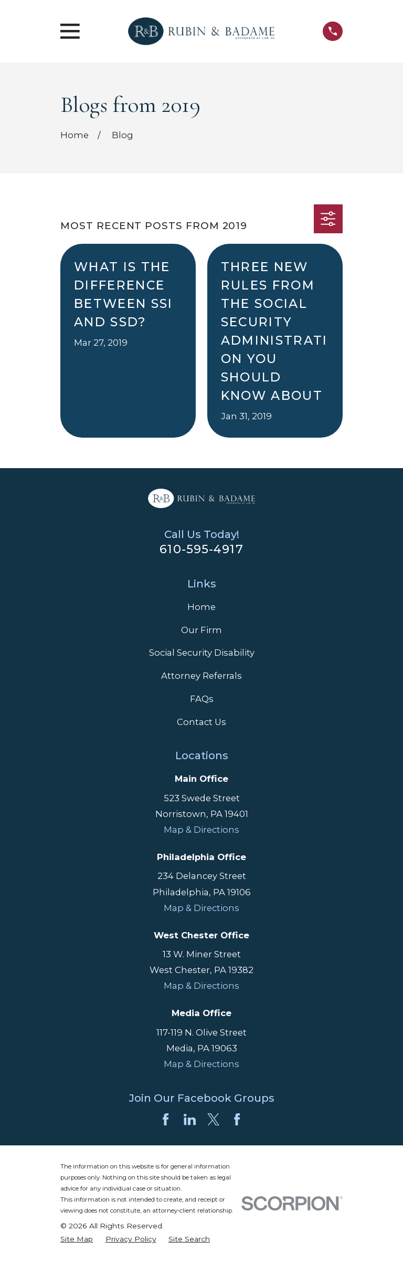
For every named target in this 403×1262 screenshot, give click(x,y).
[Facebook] (166, 1119)
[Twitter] (213, 1119)
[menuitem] (76, 1239)
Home (201, 607)
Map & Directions (201, 829)
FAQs (202, 699)
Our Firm (201, 630)
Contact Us (201, 722)
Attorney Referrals (201, 675)
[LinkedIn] (190, 1119)
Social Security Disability (201, 652)
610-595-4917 (201, 549)
